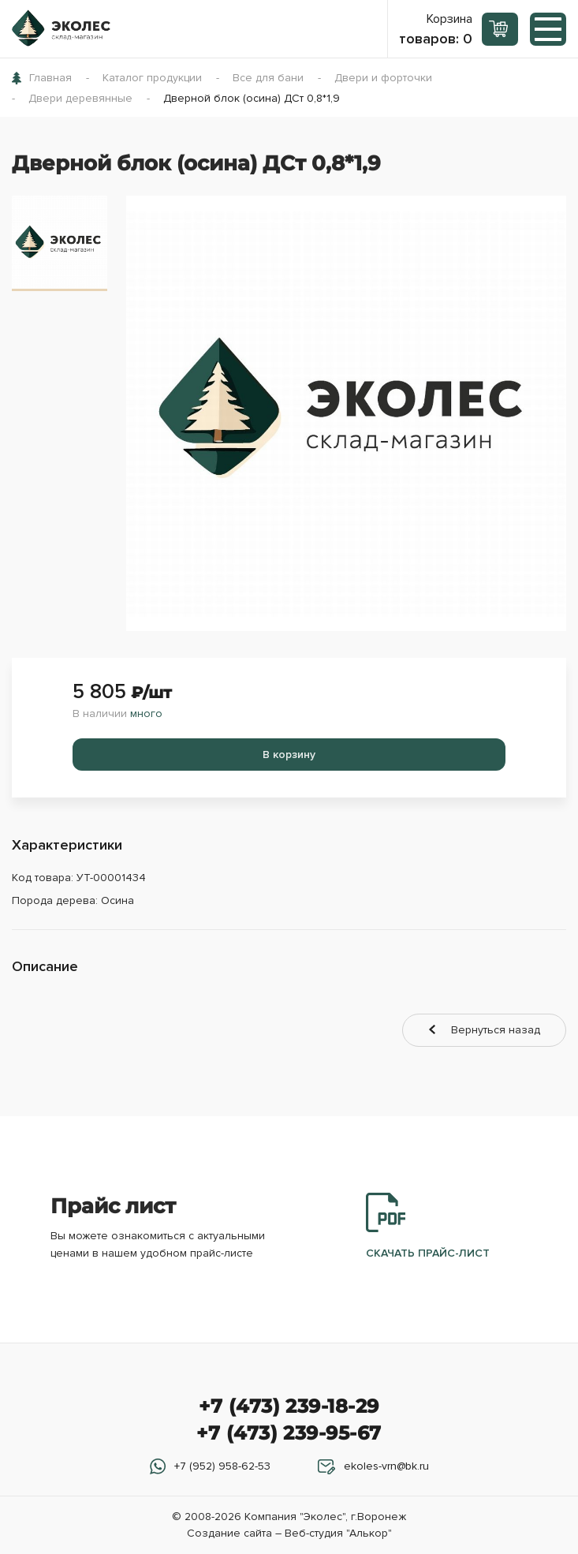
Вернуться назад (495, 1030)
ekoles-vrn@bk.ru (386, 1466)
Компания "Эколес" (294, 1516)
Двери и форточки (383, 77)
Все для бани (268, 77)
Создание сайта (229, 1533)
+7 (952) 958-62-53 (222, 1466)
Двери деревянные (80, 98)
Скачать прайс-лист (428, 1226)
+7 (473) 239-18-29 (289, 1406)
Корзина (435, 29)
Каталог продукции (152, 77)
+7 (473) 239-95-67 (289, 1432)
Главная (50, 77)
